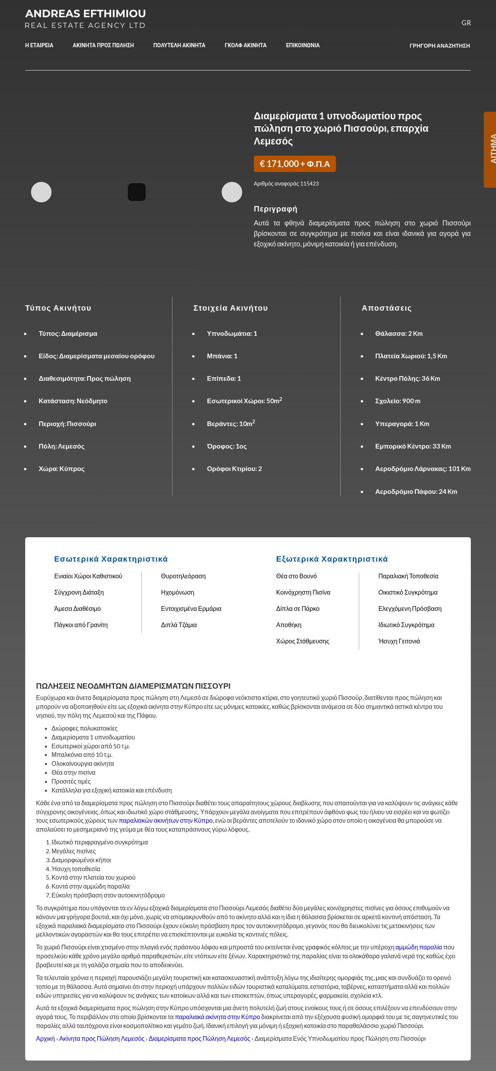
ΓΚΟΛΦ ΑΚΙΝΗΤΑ (246, 45)
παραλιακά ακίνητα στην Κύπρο (217, 1016)
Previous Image (41, 192)
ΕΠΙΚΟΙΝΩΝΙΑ (303, 45)
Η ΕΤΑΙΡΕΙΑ (39, 45)
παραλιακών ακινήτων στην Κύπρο (166, 820)
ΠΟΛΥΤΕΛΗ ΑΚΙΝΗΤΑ (179, 45)
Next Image (232, 192)
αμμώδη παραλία (419, 947)
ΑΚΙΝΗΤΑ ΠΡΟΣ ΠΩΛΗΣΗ (103, 45)
